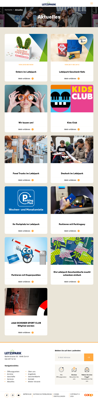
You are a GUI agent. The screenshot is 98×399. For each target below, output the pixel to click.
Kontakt (31, 379)
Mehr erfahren (26, 78)
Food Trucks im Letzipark (26, 173)
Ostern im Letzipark (26, 72)
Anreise (10, 374)
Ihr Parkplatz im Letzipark (26, 224)
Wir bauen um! (26, 122)
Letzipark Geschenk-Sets (72, 72)
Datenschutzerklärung (42, 394)
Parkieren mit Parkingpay (72, 224)
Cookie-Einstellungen (59, 395)
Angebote (32, 374)
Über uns (31, 371)
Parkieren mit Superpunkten (26, 275)
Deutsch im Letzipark (72, 173)
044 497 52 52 (10, 359)
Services (10, 379)
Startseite (8, 10)
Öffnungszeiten (13, 371)
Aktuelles (10, 381)
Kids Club (72, 122)
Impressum (27, 394)
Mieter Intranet (34, 381)
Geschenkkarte (34, 376)
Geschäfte (11, 376)
